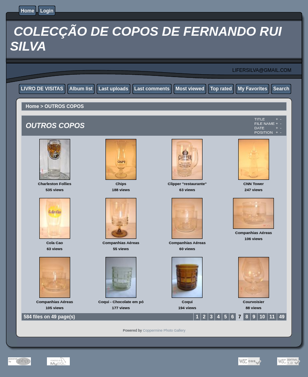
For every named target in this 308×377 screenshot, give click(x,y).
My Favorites (252, 89)
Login (46, 11)
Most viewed (190, 89)
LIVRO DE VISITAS (42, 89)
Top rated (221, 89)
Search (281, 89)
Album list (81, 89)
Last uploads (113, 89)
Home (27, 11)
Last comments (152, 89)
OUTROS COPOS (64, 106)
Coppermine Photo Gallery (164, 330)
